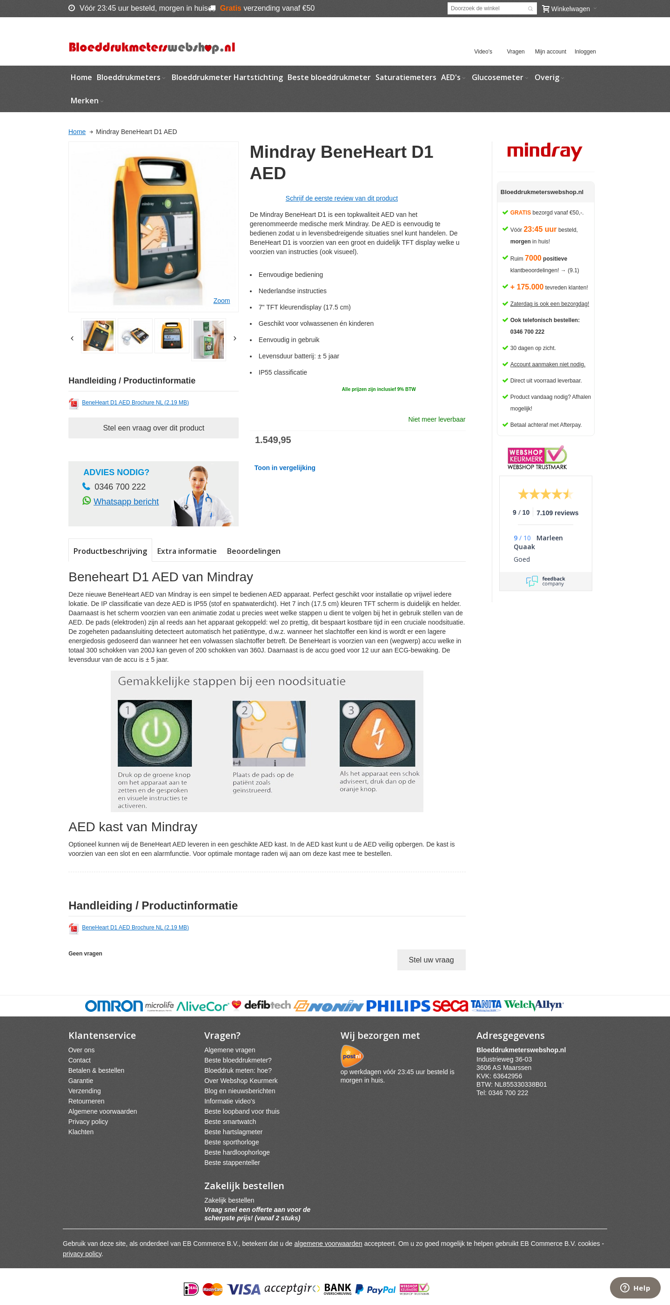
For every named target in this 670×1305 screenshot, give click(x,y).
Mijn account (550, 51)
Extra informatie (187, 551)
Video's (483, 51)
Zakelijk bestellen (229, 1200)
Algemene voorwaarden (102, 1111)
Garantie (81, 1080)
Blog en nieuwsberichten (239, 1091)
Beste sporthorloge (231, 1142)
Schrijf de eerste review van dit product (342, 198)
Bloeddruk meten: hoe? (238, 1070)
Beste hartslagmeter (233, 1132)
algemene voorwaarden (328, 1243)
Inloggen (585, 51)
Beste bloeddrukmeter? (238, 1060)
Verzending (84, 1091)
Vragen (516, 51)
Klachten (81, 1132)
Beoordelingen (254, 551)
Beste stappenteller (232, 1162)
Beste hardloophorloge (237, 1152)
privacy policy (82, 1254)
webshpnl (523, 1050)
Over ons (81, 1050)
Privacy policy (88, 1121)
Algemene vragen (229, 1050)
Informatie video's (229, 1101)
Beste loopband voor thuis (242, 1111)
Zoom (222, 300)
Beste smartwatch (230, 1121)
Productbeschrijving (110, 551)
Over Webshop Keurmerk (241, 1080)
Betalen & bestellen (96, 1070)
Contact (79, 1060)
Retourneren (86, 1101)
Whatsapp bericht (126, 501)
